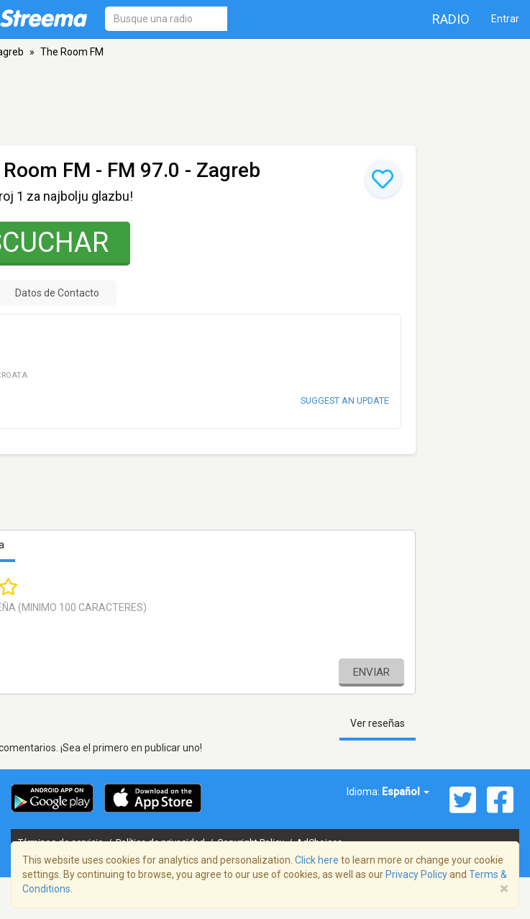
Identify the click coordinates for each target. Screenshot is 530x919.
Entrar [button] (505, 18)
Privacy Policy (416, 874)
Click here (317, 860)
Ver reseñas (377, 723)
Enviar (371, 672)
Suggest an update (345, 400)
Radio (451, 19)
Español (405, 791)
